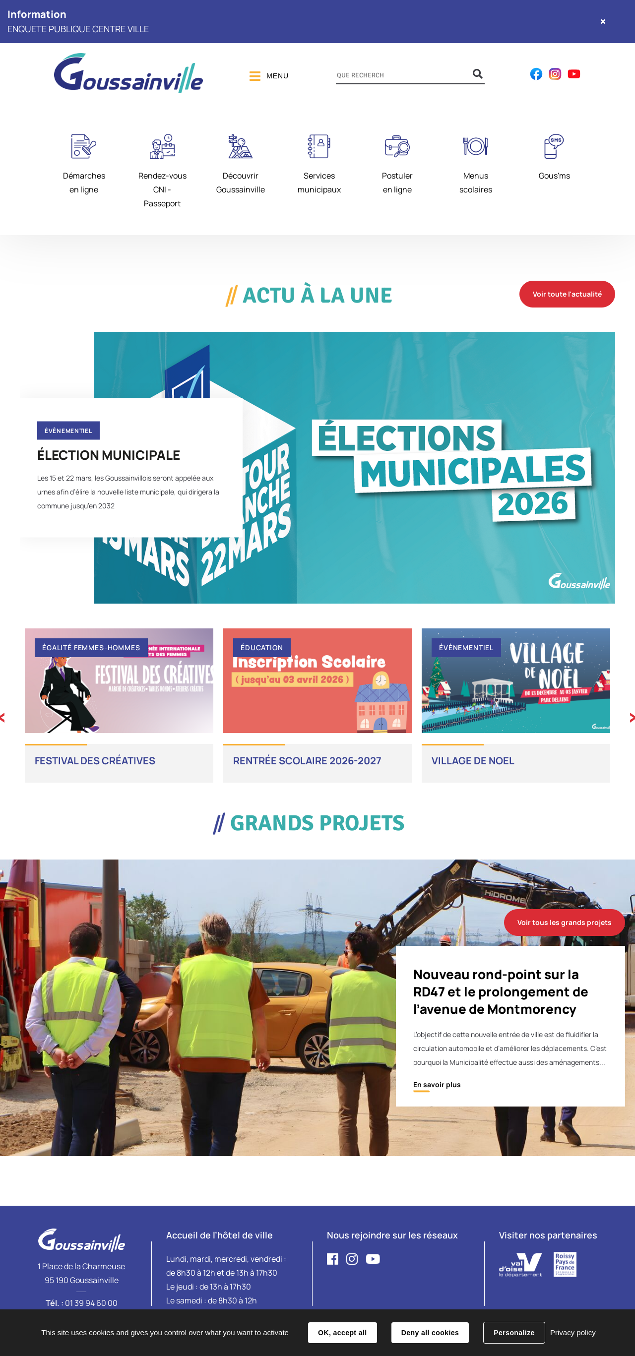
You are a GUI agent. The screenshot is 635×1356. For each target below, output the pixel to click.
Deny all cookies (430, 1333)
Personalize (514, 1333)
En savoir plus (437, 1084)
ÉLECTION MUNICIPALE (108, 454)
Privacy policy (573, 1332)
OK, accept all (342, 1333)
